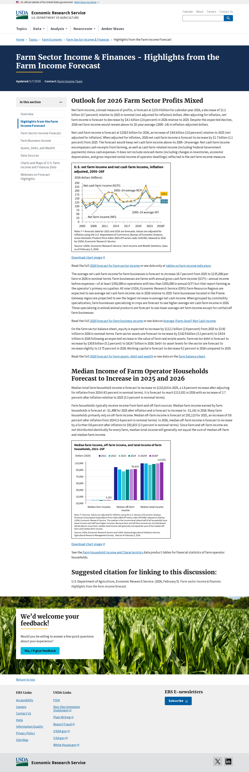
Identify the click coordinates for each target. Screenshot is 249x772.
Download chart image (86, 257)
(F (176, 321)
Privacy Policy (25, 733)
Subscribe (176, 701)
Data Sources (30, 155)
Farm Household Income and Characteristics (112, 552)
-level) (187, 321)
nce (194, 356)
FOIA (56, 700)
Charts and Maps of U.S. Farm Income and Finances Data (40, 165)
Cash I (202, 321)
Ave (165, 321)
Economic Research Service (58, 12)
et (197, 321)
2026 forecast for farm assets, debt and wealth (121, 356)
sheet (201, 356)
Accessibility (24, 700)
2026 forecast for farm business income (116, 321)
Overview (27, 114)
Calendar (188, 11)
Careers (211, 11)
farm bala (185, 356)
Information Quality (29, 726)
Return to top (25, 679)
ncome (211, 321)
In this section (30, 102)
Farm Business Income (36, 140)
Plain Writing (62, 717)
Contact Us (226, 11)
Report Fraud (62, 724)
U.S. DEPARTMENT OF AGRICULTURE (55, 17)
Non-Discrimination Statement (66, 709)
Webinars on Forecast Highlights (35, 176)
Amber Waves (112, 28)
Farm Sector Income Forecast (41, 133)
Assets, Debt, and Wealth (38, 148)
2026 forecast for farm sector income (115, 266)
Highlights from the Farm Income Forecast (39, 123)
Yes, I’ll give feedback (40, 651)
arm (180, 321)
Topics (21, 28)
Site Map (22, 740)
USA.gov (59, 738)
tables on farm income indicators (188, 266)
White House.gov (64, 745)
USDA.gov (60, 731)
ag (171, 321)
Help (19, 720)
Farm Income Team (69, 81)
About (200, 11)
